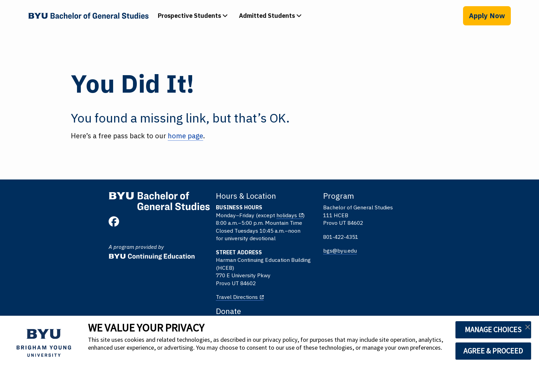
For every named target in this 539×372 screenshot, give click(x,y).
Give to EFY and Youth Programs (411, 235)
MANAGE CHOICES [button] (477, 329)
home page (186, 136)
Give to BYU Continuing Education (412, 208)
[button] (528, 329)
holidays (239, 215)
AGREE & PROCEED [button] (477, 351)
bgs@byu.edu (286, 251)
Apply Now (487, 15)
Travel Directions (189, 297)
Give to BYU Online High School (409, 222)
